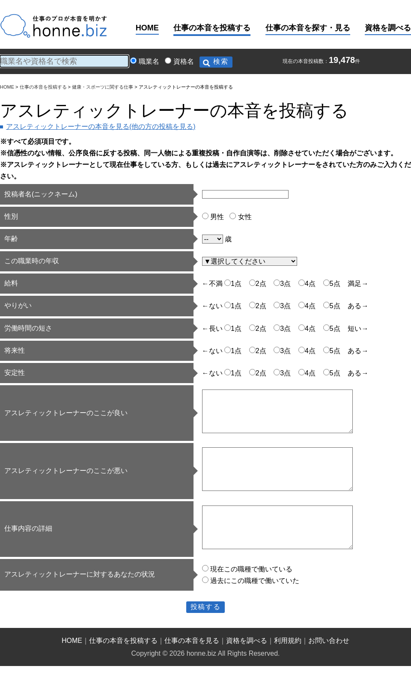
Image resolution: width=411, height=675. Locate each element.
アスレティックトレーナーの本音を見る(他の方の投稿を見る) (101, 126)
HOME (147, 28)
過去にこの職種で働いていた (254, 580)
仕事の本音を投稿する (211, 28)
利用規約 (287, 640)
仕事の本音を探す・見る (307, 28)
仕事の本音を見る (191, 640)
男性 (217, 216)
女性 (245, 216)
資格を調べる (388, 28)
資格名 (183, 61)
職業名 (149, 61)
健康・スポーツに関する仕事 (102, 86)
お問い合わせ (328, 640)
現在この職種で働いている (251, 569)
